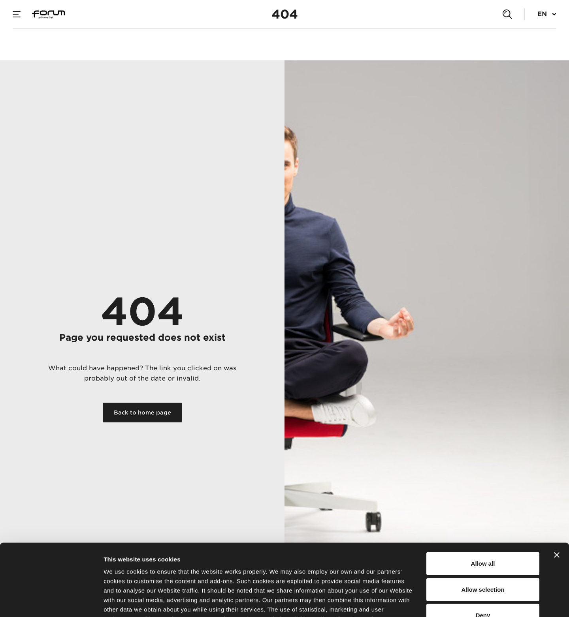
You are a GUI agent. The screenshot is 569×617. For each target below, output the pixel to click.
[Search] (507, 14)
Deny (483, 548)
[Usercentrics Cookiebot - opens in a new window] (51, 602)
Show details (414, 601)
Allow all (483, 496)
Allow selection (482, 522)
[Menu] (17, 14)
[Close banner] (557, 488)
